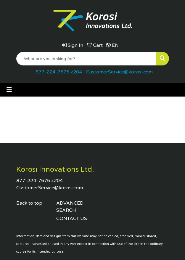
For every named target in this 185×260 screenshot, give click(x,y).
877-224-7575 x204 (59, 72)
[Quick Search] (86, 58)
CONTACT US (71, 219)
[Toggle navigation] (9, 90)
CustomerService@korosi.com (119, 72)
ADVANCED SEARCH (69, 206)
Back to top (29, 203)
